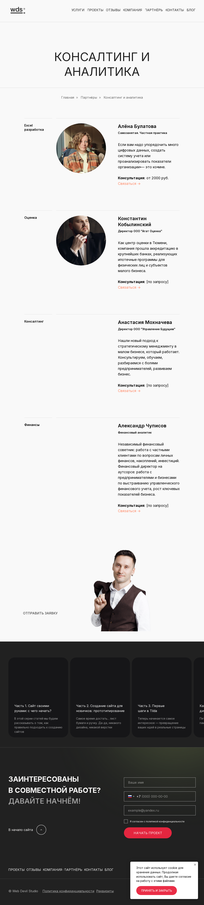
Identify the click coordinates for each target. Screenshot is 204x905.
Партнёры (89, 97)
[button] (40, 613)
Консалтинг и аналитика (123, 97)
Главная (67, 97)
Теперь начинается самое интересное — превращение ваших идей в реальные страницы (161, 723)
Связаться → (129, 183)
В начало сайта (20, 830)
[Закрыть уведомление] (195, 865)
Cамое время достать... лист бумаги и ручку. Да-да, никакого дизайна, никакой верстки (98, 723)
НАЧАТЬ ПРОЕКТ (148, 833)
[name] (160, 782)
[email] (160, 810)
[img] (38, 677)
